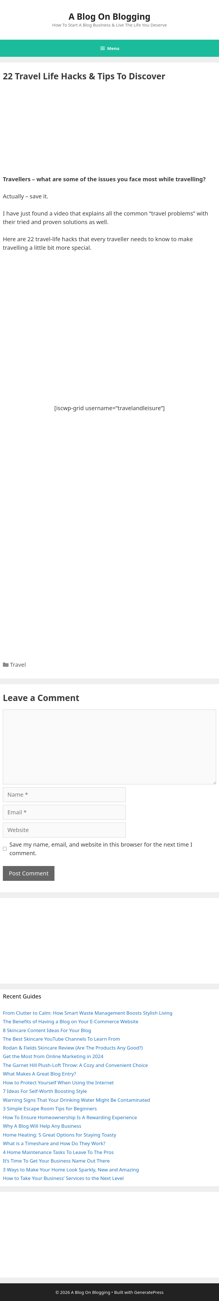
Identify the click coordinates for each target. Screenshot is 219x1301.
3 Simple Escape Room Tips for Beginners (50, 1108)
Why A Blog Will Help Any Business (42, 1126)
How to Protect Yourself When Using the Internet (58, 1082)
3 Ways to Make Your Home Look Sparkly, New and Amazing (71, 1169)
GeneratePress (148, 1292)
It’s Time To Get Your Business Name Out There (56, 1160)
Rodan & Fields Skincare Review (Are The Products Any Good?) (73, 1047)
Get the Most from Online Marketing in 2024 (53, 1056)
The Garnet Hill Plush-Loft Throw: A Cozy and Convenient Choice (75, 1065)
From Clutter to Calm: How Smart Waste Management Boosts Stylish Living (88, 1013)
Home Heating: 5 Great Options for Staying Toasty (59, 1134)
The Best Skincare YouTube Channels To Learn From (61, 1039)
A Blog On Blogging (110, 16)
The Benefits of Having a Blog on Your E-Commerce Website (70, 1021)
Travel (18, 664)
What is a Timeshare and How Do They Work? (54, 1143)
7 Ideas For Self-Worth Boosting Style (45, 1091)
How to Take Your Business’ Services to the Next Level (63, 1178)
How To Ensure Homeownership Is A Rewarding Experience (70, 1117)
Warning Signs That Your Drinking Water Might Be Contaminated (76, 1100)
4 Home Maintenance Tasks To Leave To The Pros (58, 1152)
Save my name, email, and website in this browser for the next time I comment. (100, 849)
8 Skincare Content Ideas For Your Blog (47, 1030)
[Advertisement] (109, 133)
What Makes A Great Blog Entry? (39, 1073)
